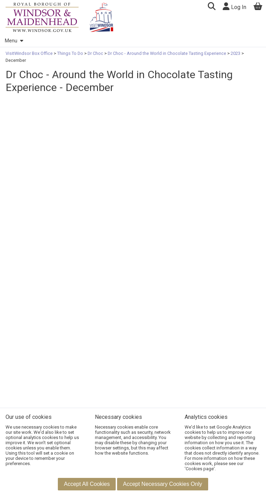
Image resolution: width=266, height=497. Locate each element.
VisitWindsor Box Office (30, 53)
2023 (235, 53)
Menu (14, 41)
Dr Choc (95, 53)
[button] (211, 7)
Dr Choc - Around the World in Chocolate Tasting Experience (167, 53)
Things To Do (70, 53)
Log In (234, 6)
